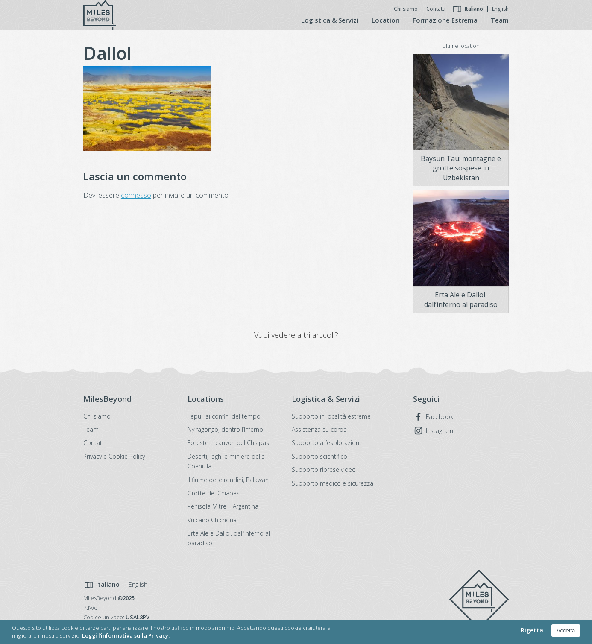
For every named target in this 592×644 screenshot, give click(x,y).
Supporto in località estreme (331, 416)
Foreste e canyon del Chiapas (228, 443)
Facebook (439, 417)
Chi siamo (406, 9)
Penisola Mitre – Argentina (223, 506)
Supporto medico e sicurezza (332, 483)
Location (385, 20)
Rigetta (532, 630)
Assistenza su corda (319, 429)
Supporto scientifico (319, 456)
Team (500, 20)
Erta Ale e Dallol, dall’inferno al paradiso (461, 299)
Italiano (474, 9)
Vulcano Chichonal (213, 520)
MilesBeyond (479, 599)
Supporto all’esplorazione (327, 443)
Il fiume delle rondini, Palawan (228, 480)
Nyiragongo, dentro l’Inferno (225, 429)
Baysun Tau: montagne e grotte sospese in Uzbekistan (461, 168)
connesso (136, 195)
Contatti (435, 9)
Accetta (566, 630)
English (500, 9)
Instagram (439, 431)
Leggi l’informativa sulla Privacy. (126, 635)
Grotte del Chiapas (214, 493)
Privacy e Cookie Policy (114, 456)
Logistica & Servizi (329, 20)
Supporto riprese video (324, 469)
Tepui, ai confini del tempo (224, 416)
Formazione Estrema (445, 20)
